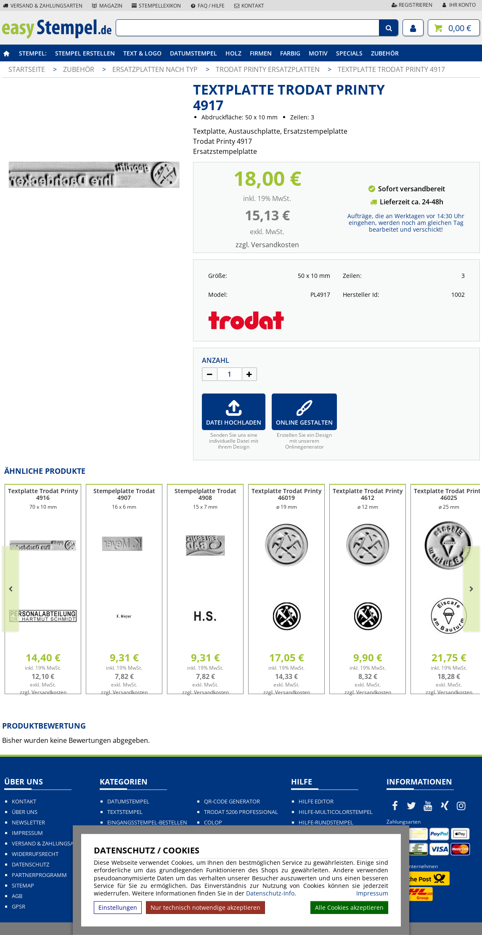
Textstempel (125, 812)
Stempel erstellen (85, 53)
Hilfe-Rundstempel (326, 822)
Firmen (261, 53)
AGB (17, 896)
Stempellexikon (156, 5)
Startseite (26, 69)
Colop (213, 822)
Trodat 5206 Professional (241, 812)
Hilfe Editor (316, 801)
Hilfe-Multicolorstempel (336, 812)
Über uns (24, 812)
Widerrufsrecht (35, 854)
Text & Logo (142, 53)
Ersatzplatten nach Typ (155, 69)
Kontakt (248, 5)
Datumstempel (193, 53)
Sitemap (23, 885)
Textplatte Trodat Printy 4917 (391, 69)
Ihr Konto (458, 4)
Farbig (290, 53)
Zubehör (385, 53)
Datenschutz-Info (270, 893)
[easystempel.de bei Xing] (445, 805)
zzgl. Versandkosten (267, 244)
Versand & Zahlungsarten (42, 5)
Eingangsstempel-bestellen (147, 822)
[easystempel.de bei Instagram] (461, 805)
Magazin (106, 5)
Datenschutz (30, 864)
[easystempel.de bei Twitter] (411, 805)
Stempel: (33, 53)
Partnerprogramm (39, 875)
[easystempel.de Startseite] (56, 36)
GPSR (18, 906)
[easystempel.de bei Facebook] (395, 805)
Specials (349, 53)
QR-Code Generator (232, 801)
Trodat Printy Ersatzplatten (268, 69)
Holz (233, 53)
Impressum (372, 893)
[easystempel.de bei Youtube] (428, 805)
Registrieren (411, 4)
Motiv (318, 53)
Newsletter (28, 822)
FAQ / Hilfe (207, 5)
